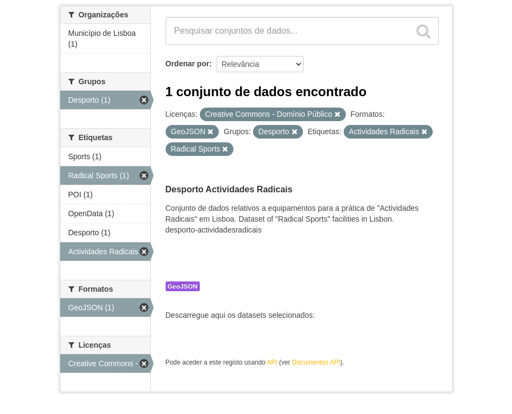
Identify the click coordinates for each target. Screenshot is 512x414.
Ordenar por (188, 63)
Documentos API (316, 362)
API (272, 362)
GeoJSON (183, 286)
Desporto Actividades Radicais (229, 189)
